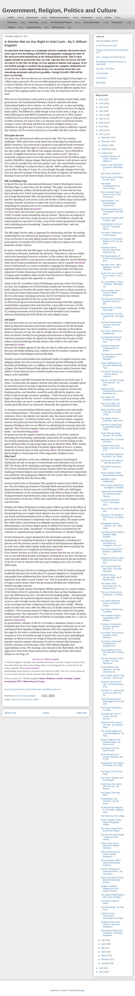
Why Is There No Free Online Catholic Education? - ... (110, 854)
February (105, 959)
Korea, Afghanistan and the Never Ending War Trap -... (111, 365)
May (103, 948)
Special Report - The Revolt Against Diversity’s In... (110, 203)
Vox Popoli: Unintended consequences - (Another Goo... (111, 643)
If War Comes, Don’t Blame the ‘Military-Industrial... (110, 845)
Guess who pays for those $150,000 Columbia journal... (112, 879)
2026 (101, 99)
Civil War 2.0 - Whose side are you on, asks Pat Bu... (112, 692)
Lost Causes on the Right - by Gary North (112, 178)
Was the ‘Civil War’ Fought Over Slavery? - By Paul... (112, 382)
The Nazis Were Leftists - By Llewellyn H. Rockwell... (112, 356)
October (105, 145)
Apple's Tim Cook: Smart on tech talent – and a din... (111, 275)
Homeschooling (33, 27)
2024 (101, 107)
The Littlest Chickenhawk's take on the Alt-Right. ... (112, 896)
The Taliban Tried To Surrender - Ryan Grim (112, 419)
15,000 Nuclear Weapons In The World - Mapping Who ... (112, 809)
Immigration (117, 22)
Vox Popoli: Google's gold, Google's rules (112, 219)
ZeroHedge (101, 83)
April (103, 952)
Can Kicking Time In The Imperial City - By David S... (112, 316)
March (104, 955)
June (103, 944)
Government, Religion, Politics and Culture (59, 10)
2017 (101, 134)
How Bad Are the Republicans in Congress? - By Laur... (111, 543)
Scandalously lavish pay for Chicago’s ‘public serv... (111, 339)
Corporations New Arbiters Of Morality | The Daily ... (112, 765)
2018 (101, 130)
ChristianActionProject (61, 22)
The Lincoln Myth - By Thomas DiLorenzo (110, 404)
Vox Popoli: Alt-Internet (111, 173)
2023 (101, 111)
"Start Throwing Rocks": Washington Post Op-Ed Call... (112, 701)
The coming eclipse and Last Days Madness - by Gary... (112, 733)
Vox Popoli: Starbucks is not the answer (111, 234)
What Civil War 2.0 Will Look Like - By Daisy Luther (111, 412)
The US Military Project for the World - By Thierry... (112, 455)
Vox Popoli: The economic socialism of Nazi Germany (112, 635)
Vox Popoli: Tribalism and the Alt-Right (112, 779)
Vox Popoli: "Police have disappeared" (111, 332)
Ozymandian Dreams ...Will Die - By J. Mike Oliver (111, 525)
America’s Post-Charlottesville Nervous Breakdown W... (112, 391)
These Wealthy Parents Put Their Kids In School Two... (112, 652)
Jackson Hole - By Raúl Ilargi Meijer (111, 308)
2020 (101, 123)
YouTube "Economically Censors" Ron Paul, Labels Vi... (111, 324)
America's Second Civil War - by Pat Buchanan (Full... (112, 684)
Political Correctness (59, 17)
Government (32, 17)
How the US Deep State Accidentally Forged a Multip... (111, 427)
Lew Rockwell (102, 73)
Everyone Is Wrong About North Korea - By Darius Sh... (112, 517)
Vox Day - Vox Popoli (105, 69)
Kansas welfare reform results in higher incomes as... (111, 292)
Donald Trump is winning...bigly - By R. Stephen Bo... (111, 577)
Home (46, 713)
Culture (108, 17)
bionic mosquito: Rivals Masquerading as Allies (112, 474)
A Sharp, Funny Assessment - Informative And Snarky (112, 915)
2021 (101, 119)
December (106, 137)
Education (12, 22)
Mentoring (33, 22)
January (105, 963)
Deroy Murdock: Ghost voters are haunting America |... (111, 862)
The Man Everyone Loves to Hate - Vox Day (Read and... (112, 660)
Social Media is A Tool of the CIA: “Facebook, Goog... (111, 226)
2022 (101, 115)
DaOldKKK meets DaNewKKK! (108, 480)
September (106, 149)
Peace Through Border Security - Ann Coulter (111, 434)
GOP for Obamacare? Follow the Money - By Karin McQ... (111, 871)
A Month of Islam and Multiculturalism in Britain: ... (110, 348)
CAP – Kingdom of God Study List (111, 57)
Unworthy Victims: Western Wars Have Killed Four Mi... (110, 249)
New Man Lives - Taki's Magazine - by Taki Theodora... (111, 267)
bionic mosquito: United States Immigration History (111, 822)
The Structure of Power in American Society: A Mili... (112, 301)
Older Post (81, 713)
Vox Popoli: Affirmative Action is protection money (110, 603)
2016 (101, 968)
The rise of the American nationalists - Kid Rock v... (111, 594)
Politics (10, 17)
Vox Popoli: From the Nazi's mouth (110, 749)
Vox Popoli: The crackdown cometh (110, 398)
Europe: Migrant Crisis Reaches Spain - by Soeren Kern (110, 742)
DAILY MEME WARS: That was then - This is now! (112, 676)
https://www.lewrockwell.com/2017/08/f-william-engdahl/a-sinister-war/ (32, 689)
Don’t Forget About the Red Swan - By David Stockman (111, 568)
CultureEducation (91, 22)
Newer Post (10, 713)
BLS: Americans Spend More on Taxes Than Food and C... (111, 194)
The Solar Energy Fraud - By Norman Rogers (112, 829)
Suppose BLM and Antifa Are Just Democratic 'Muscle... (111, 493)
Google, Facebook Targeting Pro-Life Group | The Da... (110, 888)
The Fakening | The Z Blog (112, 816)
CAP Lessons (58, 27)
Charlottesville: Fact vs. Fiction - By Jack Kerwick (111, 716)
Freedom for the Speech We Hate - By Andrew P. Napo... (112, 724)
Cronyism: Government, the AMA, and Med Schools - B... (111, 626)
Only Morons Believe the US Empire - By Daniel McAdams (112, 932)
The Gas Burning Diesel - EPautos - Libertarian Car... (112, 551)
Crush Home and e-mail (106, 45)
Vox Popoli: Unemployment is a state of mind (110, 186)
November (106, 141)
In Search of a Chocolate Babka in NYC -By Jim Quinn (111, 241)
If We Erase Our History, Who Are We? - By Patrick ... (111, 786)
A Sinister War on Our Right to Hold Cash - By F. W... (112, 448)
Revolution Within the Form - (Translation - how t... (111, 502)
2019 (101, 126)
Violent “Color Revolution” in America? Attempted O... (112, 167)
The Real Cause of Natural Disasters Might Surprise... (112, 534)
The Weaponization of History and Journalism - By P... (112, 258)
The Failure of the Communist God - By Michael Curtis (111, 585)
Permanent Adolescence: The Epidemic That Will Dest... (112, 211)
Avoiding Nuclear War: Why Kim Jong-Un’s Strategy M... (110, 924)
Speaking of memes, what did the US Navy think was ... (112, 560)
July (103, 940)
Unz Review (101, 78)
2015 (101, 972)
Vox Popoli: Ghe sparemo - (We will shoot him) (112, 461)
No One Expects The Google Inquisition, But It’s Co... (112, 756)
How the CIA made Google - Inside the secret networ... (112, 837)
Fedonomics (87, 17)
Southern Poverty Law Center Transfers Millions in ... (110, 158)
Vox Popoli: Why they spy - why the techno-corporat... (112, 374)
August (104, 153)
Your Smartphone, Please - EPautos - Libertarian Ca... (112, 284)
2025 (101, 103)
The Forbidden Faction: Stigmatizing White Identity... (111, 617)
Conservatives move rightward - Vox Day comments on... (110, 669)
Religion (11, 27)
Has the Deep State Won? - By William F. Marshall (112, 486)
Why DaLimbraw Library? (107, 41)
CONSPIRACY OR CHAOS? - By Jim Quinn (110, 801)
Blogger (81, 990)
